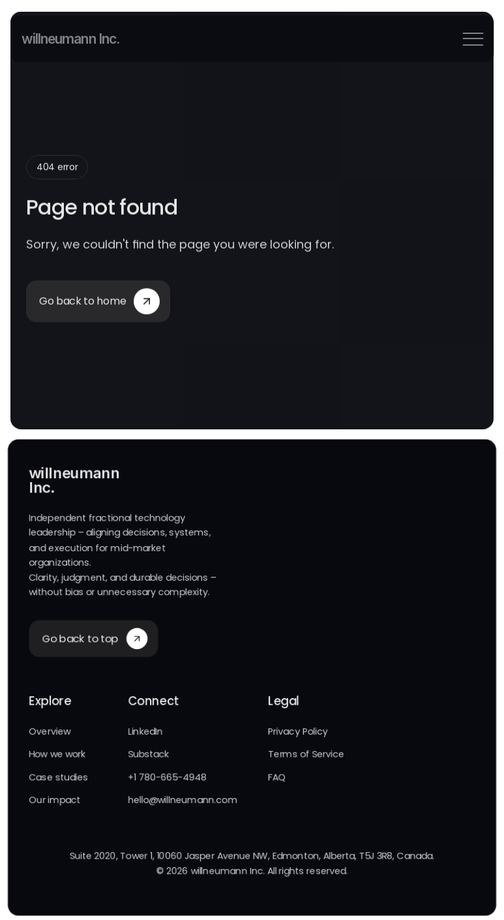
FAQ (277, 779)
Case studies (57, 779)
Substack (148, 756)
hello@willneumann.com (182, 801)
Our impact (53, 801)
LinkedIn (144, 733)
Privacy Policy (298, 733)
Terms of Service (306, 756)
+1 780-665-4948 (167, 779)
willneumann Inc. (70, 39)
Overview (48, 733)
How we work (55, 756)
